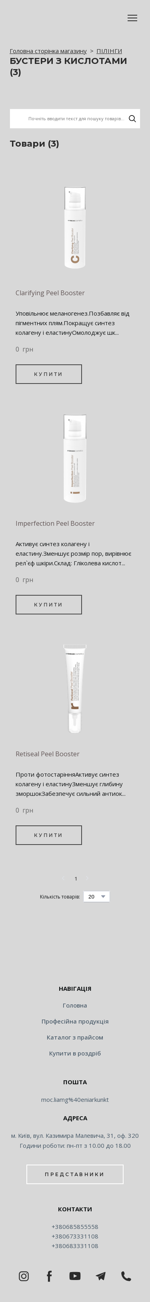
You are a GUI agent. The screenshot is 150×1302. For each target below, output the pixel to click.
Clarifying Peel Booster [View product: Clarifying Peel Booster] (50, 292)
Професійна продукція (75, 1021)
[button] (132, 118)
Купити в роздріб (75, 1053)
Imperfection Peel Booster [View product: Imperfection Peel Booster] (55, 523)
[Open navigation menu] (132, 18)
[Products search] (75, 118)
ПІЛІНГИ (109, 51)
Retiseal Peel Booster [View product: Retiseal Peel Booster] (48, 753)
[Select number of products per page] (96, 896)
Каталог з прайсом (75, 1037)
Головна (75, 1005)
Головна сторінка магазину (48, 51)
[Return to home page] (75, 963)
